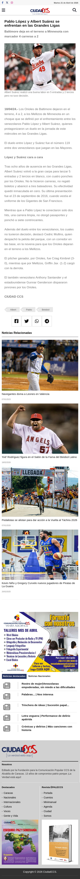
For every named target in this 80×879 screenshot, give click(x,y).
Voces (7, 811)
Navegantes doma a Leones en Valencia (25, 393)
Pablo (29, 309)
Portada (48, 793)
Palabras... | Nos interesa (37, 694)
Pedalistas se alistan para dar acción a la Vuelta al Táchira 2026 (39, 520)
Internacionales (12, 802)
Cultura (8, 806)
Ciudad (48, 811)
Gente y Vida (11, 815)
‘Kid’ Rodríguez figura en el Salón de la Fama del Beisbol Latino (39, 456)
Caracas (8, 793)
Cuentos (48, 797)
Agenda (48, 806)
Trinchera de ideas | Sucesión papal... (45, 705)
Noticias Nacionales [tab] (39, 676)
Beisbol (46, 309)
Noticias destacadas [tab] (14, 676)
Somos (48, 815)
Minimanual (50, 802)
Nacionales (10, 797)
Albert (13, 309)
